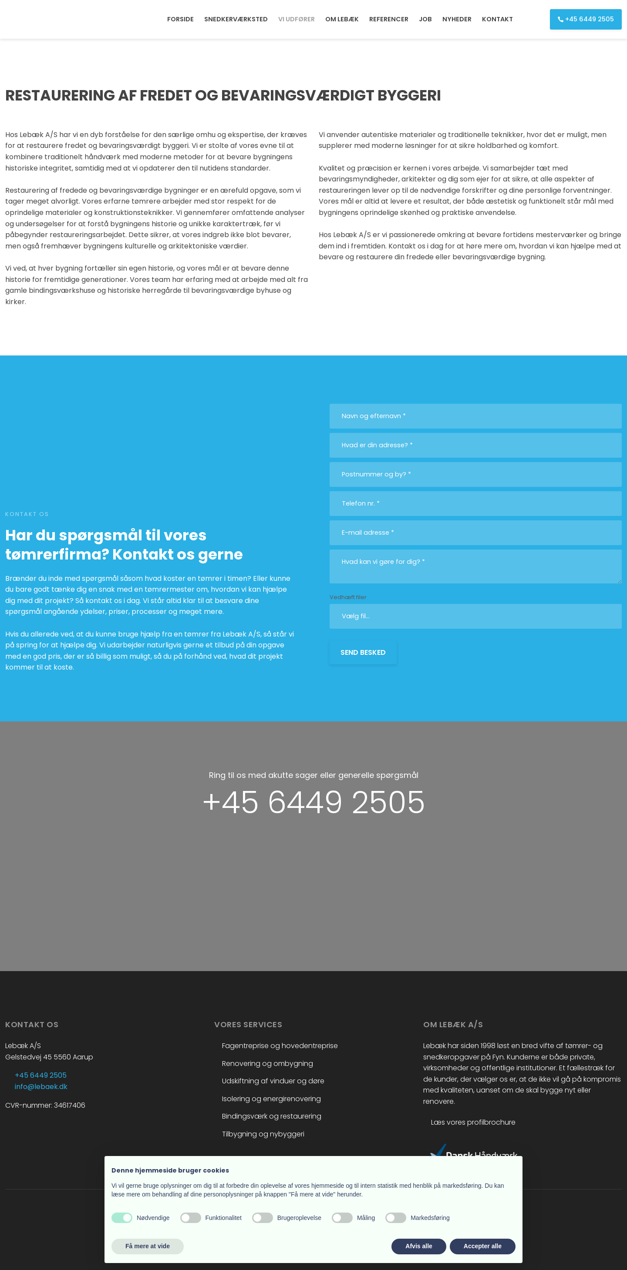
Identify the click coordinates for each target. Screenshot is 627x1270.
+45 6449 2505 (313, 802)
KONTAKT (497, 19)
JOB (425, 19)
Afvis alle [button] (418, 1246)
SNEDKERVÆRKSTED (236, 19)
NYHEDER (457, 19)
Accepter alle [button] (483, 1246)
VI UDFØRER (296, 19)
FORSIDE (180, 19)
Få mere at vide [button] (147, 1246)
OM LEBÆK (342, 19)
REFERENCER (388, 19)
